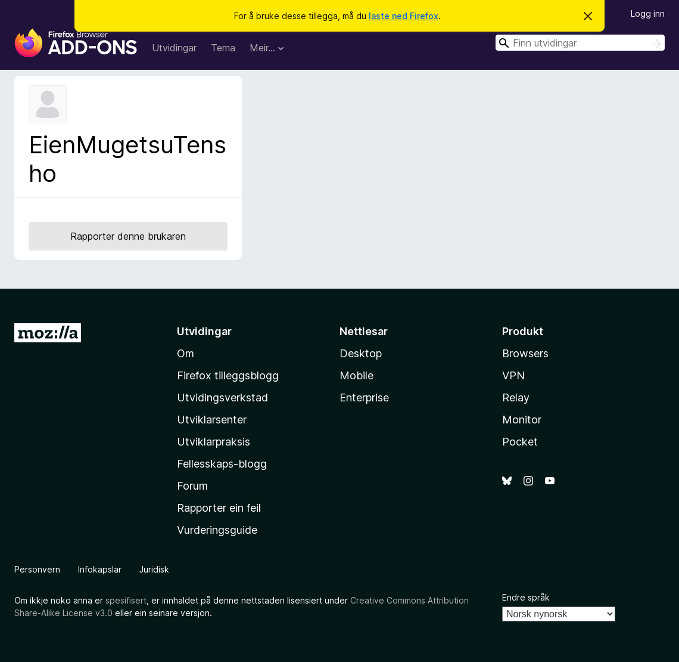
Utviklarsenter (212, 419)
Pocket (520, 441)
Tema (223, 48)
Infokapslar (100, 569)
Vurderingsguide (217, 530)
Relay (516, 397)
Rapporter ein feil (219, 508)
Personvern (37, 569)
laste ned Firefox (403, 16)
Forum (192, 486)
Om (185, 353)
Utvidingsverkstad (222, 397)
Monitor (521, 419)
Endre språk (526, 597)
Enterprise (364, 397)
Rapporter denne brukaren (128, 236)
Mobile (356, 375)
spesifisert (126, 600)
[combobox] (580, 43)
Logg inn (648, 13)
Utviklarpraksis (213, 441)
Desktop (361, 353)
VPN (513, 375)
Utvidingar (174, 48)
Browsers (525, 353)
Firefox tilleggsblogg (228, 375)
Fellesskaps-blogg (222, 463)
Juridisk (154, 569)
